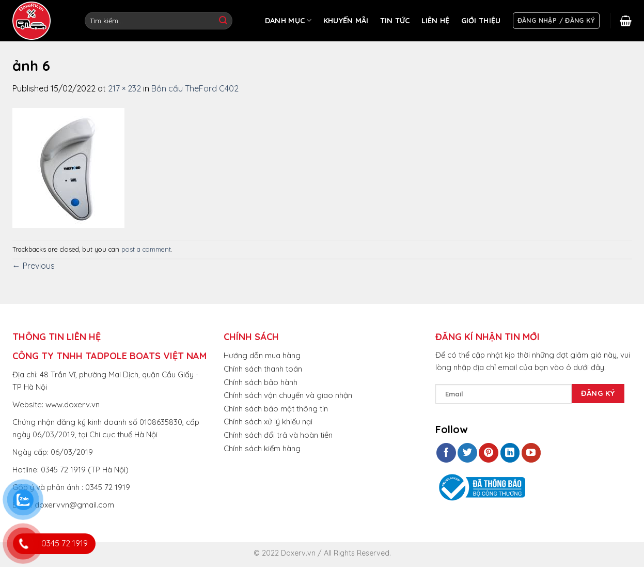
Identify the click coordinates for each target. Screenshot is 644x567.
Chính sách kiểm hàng (262, 448)
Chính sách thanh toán (263, 369)
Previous (33, 265)
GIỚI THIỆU (481, 20)
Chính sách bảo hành (260, 382)
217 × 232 (124, 88)
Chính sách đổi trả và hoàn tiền (278, 435)
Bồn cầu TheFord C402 (195, 88)
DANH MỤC (288, 20)
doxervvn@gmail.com (74, 505)
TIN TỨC (395, 20)
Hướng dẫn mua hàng (262, 355)
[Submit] (223, 20)
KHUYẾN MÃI (346, 20)
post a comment (146, 249)
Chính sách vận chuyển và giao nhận (288, 395)
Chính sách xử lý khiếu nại (268, 421)
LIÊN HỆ (435, 20)
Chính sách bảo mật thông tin (276, 408)
